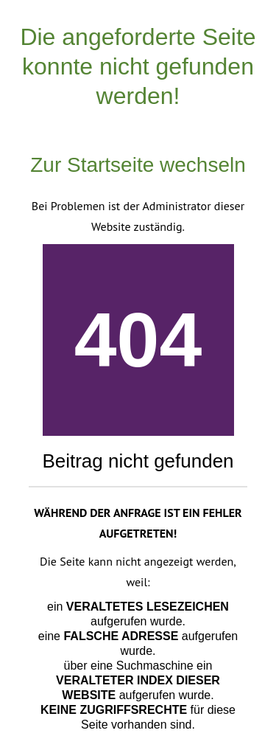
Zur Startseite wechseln (138, 164)
